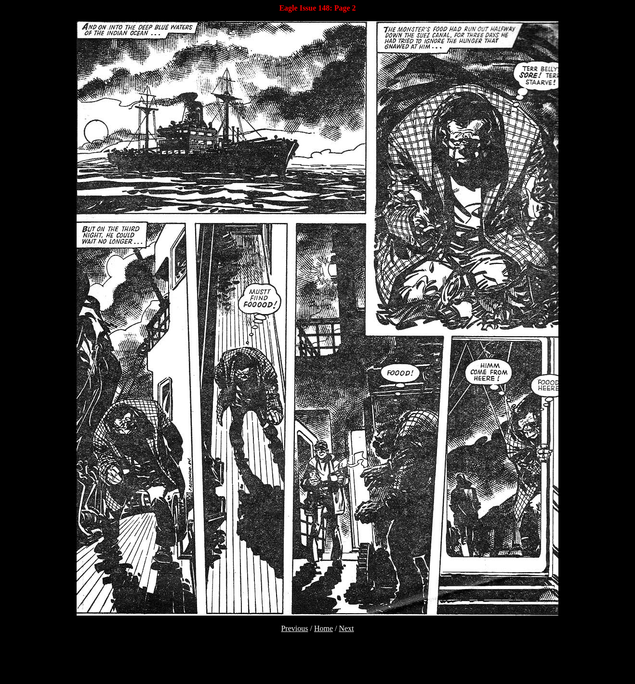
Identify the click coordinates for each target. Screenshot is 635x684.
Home (323, 628)
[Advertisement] (317, 665)
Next (346, 628)
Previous (294, 628)
